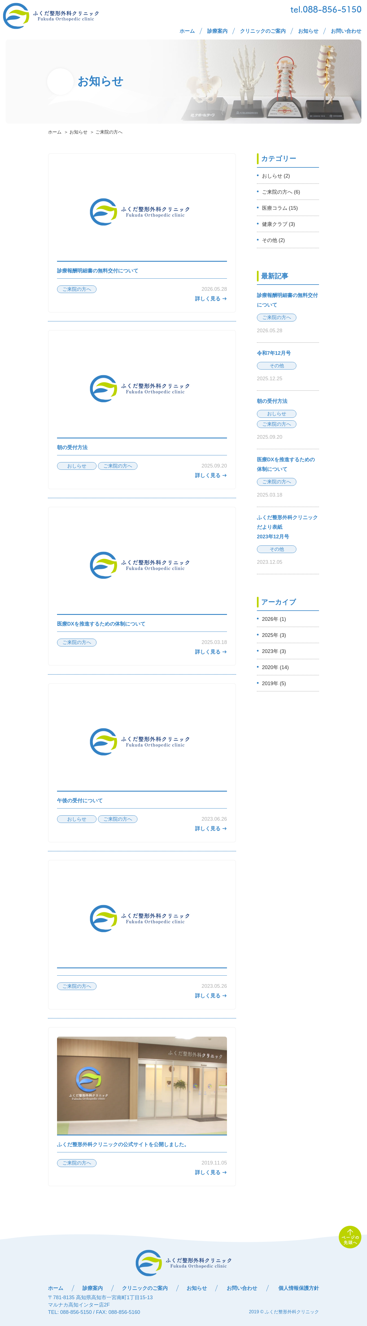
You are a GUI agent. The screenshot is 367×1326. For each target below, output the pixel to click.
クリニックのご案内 (263, 31)
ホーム (187, 31)
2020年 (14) (275, 667)
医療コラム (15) (280, 208)
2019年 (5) (274, 683)
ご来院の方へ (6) (281, 192)
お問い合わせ (346, 31)
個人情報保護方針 (298, 1288)
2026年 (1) (274, 619)
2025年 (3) (274, 635)
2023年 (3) (274, 651)
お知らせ (308, 31)
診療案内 (217, 31)
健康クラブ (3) (278, 224)
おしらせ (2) (276, 176)
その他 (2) (273, 240)
